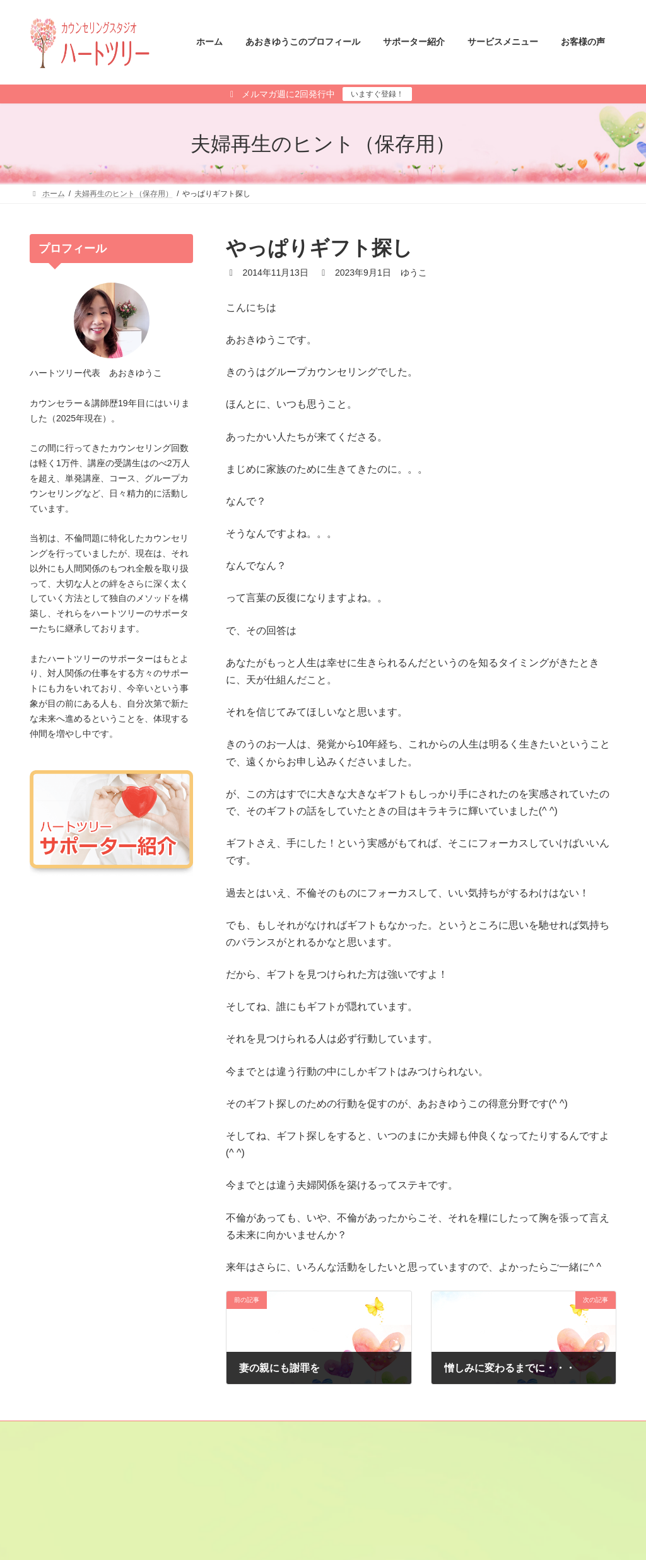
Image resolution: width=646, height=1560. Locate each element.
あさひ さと (363, 1510)
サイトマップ (157, 1432)
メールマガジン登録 (76, 1432)
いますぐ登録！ (377, 94)
